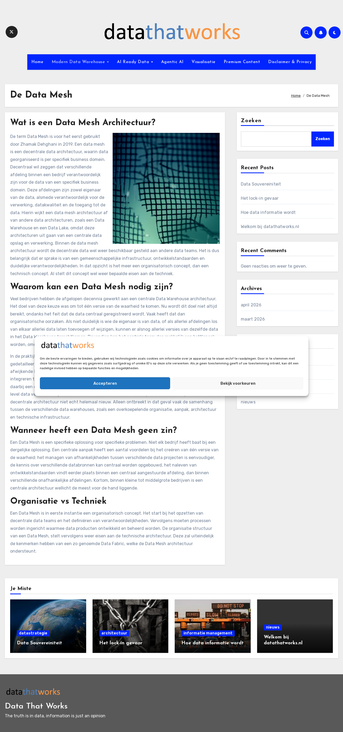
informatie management (208, 633)
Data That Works (36, 706)
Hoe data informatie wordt (268, 212)
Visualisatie (204, 62)
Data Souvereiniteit (261, 184)
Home (37, 62)
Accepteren (105, 383)
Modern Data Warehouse (79, 62)
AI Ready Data (134, 62)
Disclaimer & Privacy (290, 62)
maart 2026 (253, 319)
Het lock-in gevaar (260, 198)
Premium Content (242, 62)
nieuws (248, 401)
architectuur (114, 633)
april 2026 (251, 304)
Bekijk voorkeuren (238, 383)
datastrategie (33, 633)
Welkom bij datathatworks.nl (270, 226)
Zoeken (251, 121)
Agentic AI (172, 62)
